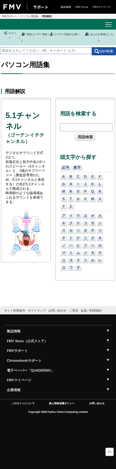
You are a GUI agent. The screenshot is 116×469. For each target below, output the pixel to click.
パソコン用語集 (29, 16)
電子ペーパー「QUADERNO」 (30, 370)
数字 (77, 167)
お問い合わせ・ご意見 (63, 310)
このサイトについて (23, 403)
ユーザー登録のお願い (65, 34)
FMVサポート (9, 16)
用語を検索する (78, 113)
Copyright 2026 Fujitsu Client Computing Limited (58, 411)
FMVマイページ (101, 7)
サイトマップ (37, 310)
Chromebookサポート (24, 360)
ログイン (9, 35)
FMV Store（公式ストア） (27, 341)
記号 (65, 167)
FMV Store (81, 7)
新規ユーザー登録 (34, 34)
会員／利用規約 (91, 310)
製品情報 (66, 7)
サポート (40, 7)
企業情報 (14, 390)
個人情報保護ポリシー (62, 403)
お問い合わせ (96, 403)
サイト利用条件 (14, 310)
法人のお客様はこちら (99, 37)
